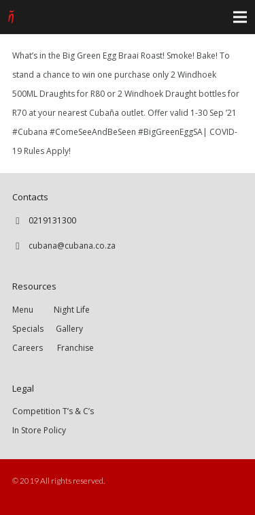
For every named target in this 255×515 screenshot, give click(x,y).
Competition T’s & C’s (53, 411)
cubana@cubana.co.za (72, 245)
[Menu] (239, 17)
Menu (33, 309)
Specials (30, 328)
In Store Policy (39, 430)
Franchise (75, 348)
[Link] (11, 17)
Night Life (72, 309)
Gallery (69, 328)
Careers (27, 348)
